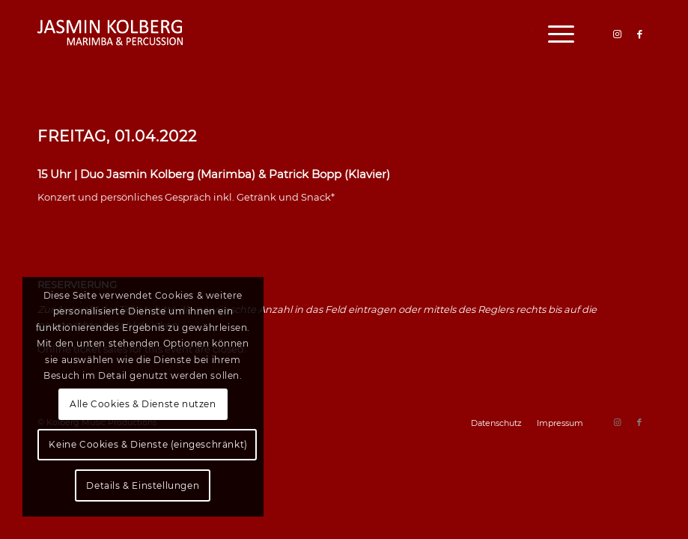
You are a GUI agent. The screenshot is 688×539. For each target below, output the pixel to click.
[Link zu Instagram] (617, 33)
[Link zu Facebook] (639, 33)
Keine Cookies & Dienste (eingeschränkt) (148, 444)
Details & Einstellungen (142, 485)
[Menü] (553, 33)
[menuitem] (553, 33)
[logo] (110, 33)
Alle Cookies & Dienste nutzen (143, 403)
